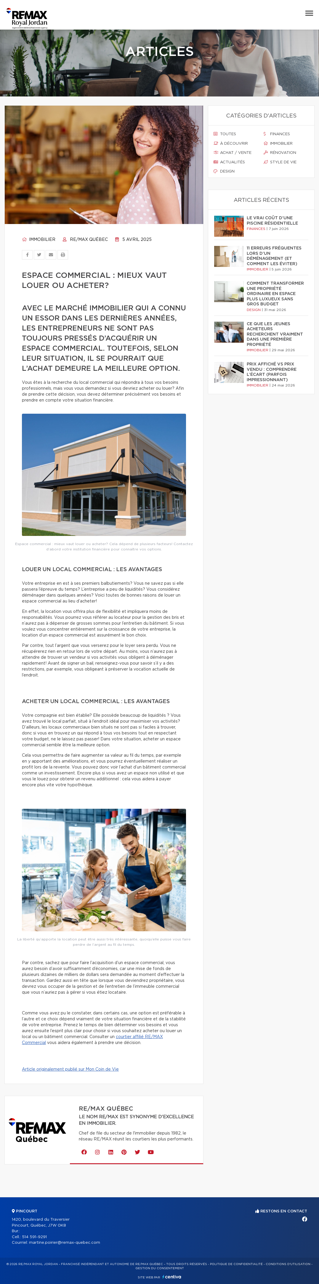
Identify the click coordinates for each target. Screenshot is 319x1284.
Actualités (229, 162)
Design (224, 171)
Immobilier (38, 240)
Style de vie (280, 162)
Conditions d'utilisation (288, 1264)
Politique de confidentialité (236, 1264)
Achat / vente (232, 153)
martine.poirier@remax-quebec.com (64, 1243)
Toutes (225, 134)
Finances (277, 134)
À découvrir (231, 143)
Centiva (171, 1277)
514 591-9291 (34, 1237)
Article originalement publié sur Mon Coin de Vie (70, 1069)
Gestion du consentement (159, 1268)
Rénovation (280, 153)
